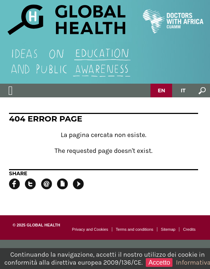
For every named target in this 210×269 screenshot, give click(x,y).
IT (183, 90)
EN (161, 90)
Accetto (159, 262)
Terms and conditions (134, 229)
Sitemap (168, 229)
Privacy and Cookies (90, 229)
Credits (189, 229)
